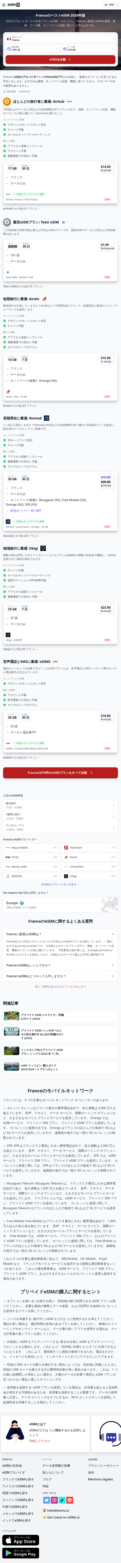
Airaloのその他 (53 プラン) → (21, 405)
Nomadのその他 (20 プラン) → (22, 536)
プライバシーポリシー (103, 1465)
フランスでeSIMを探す (18, 1479)
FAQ (45, 1486)
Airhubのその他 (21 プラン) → (21, 208)
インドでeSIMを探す (16, 1520)
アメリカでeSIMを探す (18, 1486)
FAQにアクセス (40, 1441)
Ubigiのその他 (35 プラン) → (20, 649)
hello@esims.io (57, 1510)
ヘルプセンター (76, 986)
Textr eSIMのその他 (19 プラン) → (24, 286)
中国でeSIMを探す (15, 1507)
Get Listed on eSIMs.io (61, 1517)
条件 (91, 1472)
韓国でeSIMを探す (15, 1493)
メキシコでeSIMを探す (18, 1513)
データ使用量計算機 (56, 1465)
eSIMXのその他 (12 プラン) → (21, 757)
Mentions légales (100, 1479)
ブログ (47, 1479)
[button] (60, 182)
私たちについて (53, 1472)
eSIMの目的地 (12, 1465)
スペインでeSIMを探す (18, 1500)
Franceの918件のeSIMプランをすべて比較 (60, 773)
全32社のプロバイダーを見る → (60, 884)
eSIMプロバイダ (13, 1472)
